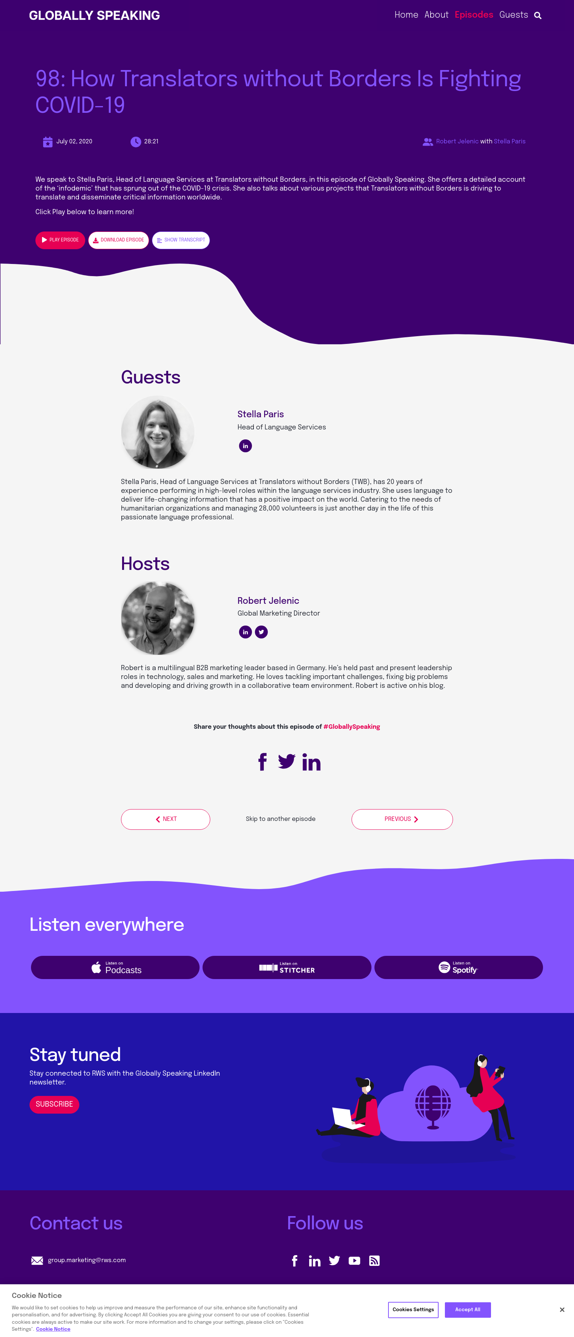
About (436, 15)
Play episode (60, 240)
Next (165, 819)
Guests (513, 15)
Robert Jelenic (457, 142)
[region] (287, 1310)
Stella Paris (510, 142)
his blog (430, 686)
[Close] (562, 1310)
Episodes (474, 15)
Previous (402, 819)
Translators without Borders (304, 482)
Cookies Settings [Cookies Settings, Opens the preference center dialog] (413, 1310)
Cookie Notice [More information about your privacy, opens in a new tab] (53, 1329)
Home (406, 15)
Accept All (467, 1310)
